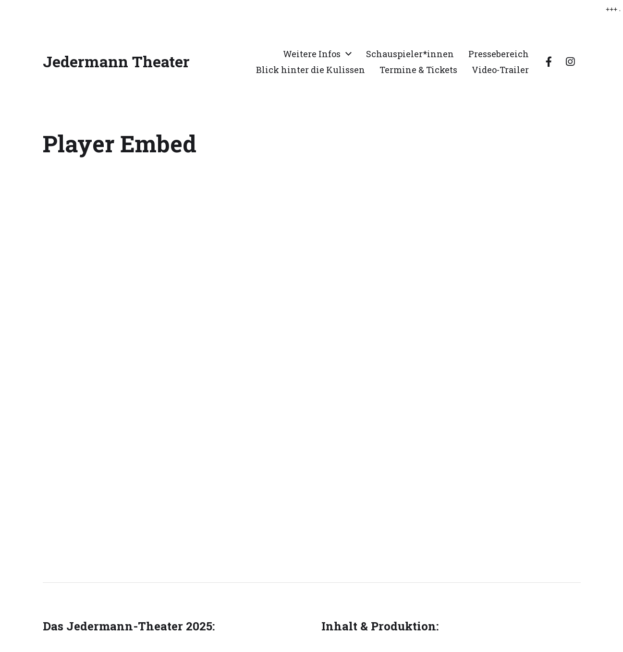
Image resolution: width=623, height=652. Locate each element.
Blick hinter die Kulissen (310, 68)
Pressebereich (498, 53)
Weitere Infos (312, 53)
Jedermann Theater (116, 61)
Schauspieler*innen (410, 53)
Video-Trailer (500, 68)
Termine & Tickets (418, 68)
